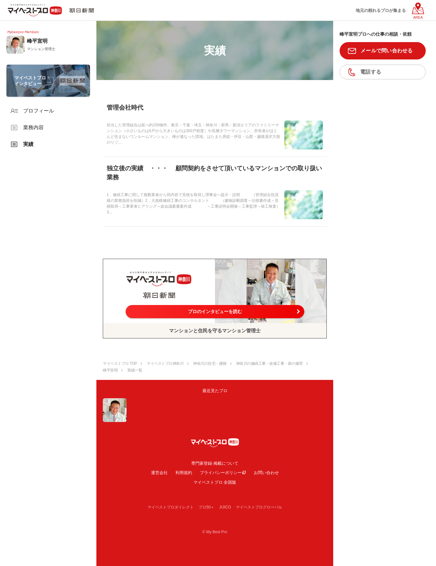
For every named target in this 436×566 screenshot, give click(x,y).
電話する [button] (370, 72)
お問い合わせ (266, 472)
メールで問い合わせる (386, 50)
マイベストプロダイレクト (170, 507)
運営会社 (159, 472)
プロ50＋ (206, 507)
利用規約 (183, 472)
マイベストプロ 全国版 (214, 482)
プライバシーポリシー (221, 472)
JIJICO (225, 507)
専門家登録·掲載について (214, 463)
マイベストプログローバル (259, 507)
